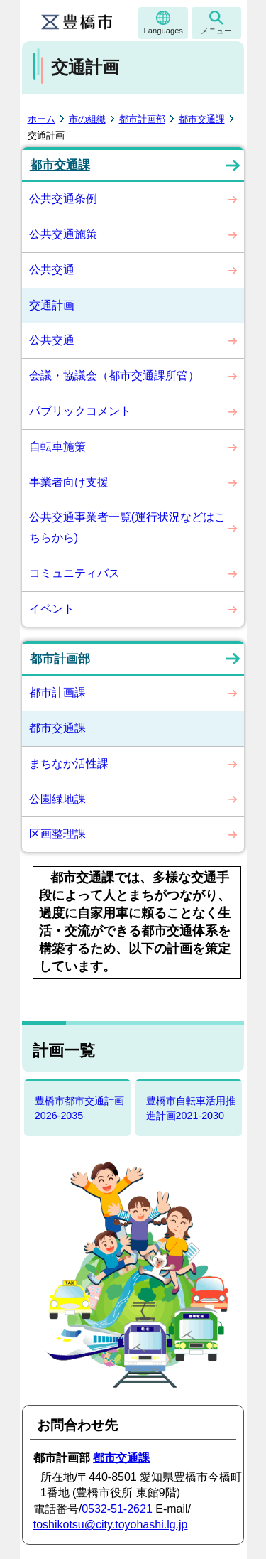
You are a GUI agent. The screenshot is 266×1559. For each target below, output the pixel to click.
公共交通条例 (63, 199)
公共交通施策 (63, 234)
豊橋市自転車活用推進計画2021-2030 (190, 1108)
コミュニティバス (74, 573)
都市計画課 (57, 692)
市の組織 (87, 119)
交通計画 (51, 305)
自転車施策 (57, 447)
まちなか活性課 (69, 763)
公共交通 (51, 270)
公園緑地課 (57, 799)
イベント (51, 609)
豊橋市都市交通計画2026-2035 (79, 1108)
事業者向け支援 (69, 482)
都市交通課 (202, 119)
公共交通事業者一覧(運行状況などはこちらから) (127, 527)
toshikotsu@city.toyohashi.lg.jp (110, 1524)
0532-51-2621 (117, 1509)
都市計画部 (142, 119)
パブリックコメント (80, 411)
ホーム (41, 119)
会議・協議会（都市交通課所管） (114, 375)
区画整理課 (57, 834)
